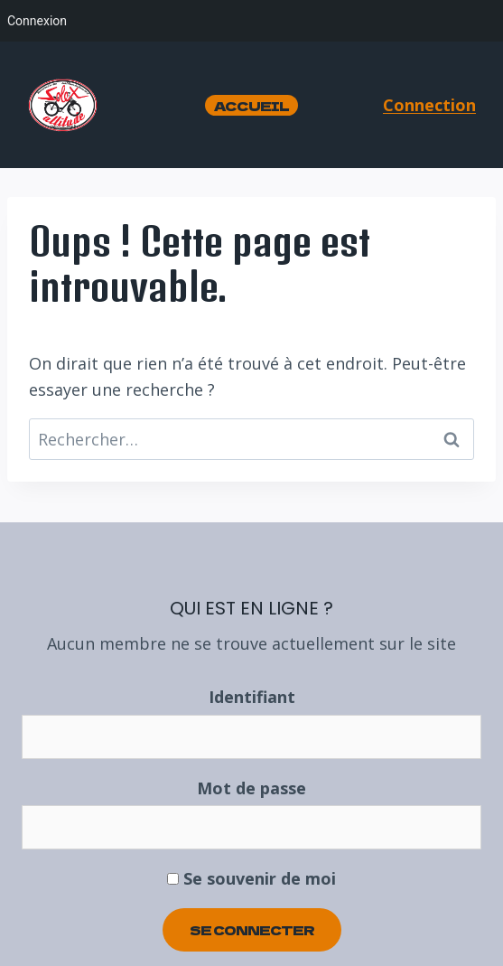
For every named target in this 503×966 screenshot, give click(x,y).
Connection (429, 105)
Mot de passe (251, 788)
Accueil (251, 105)
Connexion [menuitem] (37, 21)
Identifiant (252, 697)
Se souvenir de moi (251, 878)
